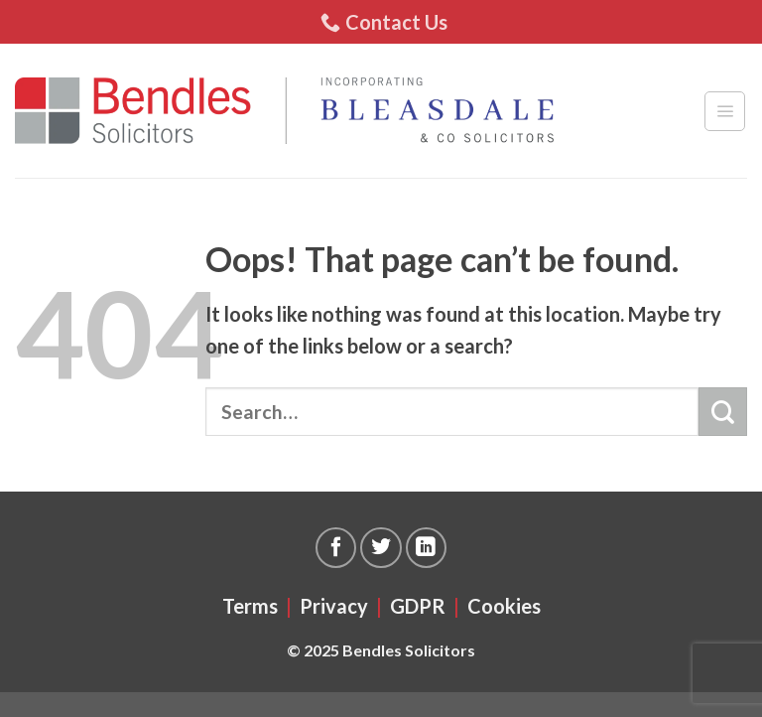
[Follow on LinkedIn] (426, 547)
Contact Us (383, 22)
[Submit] (722, 411)
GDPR (417, 606)
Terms (250, 606)
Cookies (504, 606)
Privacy (334, 606)
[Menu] (724, 111)
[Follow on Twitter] (380, 547)
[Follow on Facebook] (336, 547)
